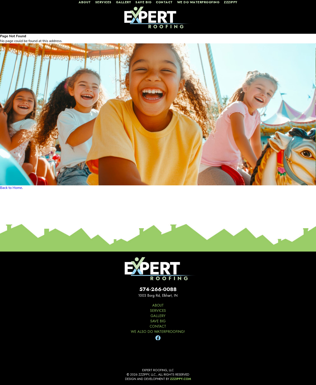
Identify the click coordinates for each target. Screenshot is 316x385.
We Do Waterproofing (198, 2)
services (103, 2)
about (85, 2)
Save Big (143, 2)
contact (164, 2)
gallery (123, 2)
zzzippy (230, 2)
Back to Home (11, 187)
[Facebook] (158, 338)
